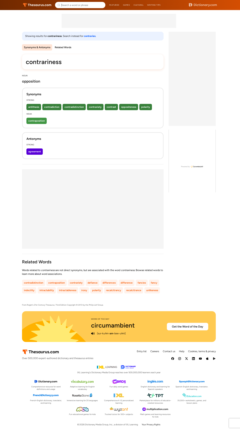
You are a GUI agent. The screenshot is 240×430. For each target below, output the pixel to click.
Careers (154, 351)
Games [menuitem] (126, 5)
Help (181, 351)
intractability (46, 290)
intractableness (67, 290)
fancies (142, 282)
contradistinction (74, 106)
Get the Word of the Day (187, 326)
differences (109, 282)
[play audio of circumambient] (93, 333)
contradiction (51, 106)
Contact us (169, 351)
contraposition (36, 120)
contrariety (95, 106)
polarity (145, 106)
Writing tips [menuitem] (153, 5)
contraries (89, 36)
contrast (111, 106)
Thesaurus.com (37, 5)
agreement (34, 151)
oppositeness (128, 106)
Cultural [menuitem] (138, 5)
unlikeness (152, 290)
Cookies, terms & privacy (202, 351)
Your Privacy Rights (151, 424)
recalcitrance (133, 290)
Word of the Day (100, 319)
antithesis (33, 106)
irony (84, 290)
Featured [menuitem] (114, 5)
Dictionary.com (203, 5)
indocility (29, 290)
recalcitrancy (113, 290)
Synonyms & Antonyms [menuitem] (37, 47)
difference (127, 282)
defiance (93, 282)
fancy (154, 282)
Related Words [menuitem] (63, 47)
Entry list (142, 351)
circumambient (113, 325)
